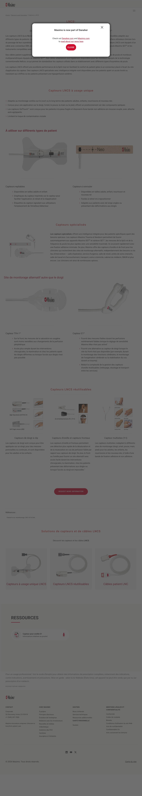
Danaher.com (68, 38)
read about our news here (72, 41)
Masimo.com (84, 38)
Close (102, 27)
